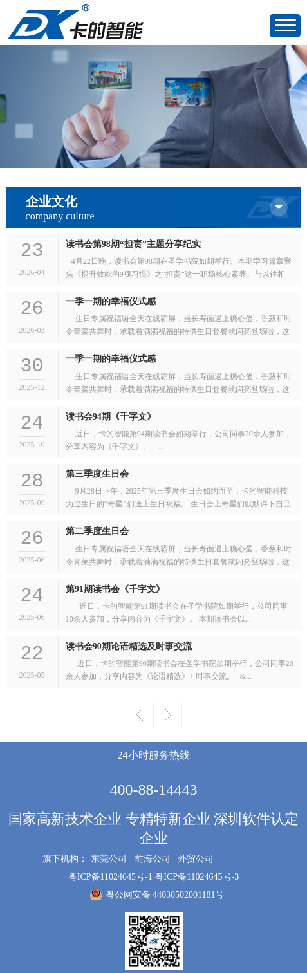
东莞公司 (109, 859)
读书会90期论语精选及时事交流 (129, 646)
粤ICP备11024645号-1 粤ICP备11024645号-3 (153, 877)
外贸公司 (196, 859)
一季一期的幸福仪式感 (111, 301)
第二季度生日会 (97, 531)
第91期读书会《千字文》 (115, 589)
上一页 (140, 715)
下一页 (168, 715)
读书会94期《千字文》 (111, 417)
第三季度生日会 (97, 474)
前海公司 (153, 859)
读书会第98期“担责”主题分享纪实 (133, 244)
